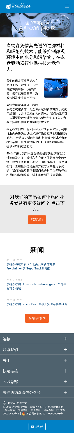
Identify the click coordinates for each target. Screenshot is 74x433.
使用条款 (23, 410)
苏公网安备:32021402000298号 (44, 413)
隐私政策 (10, 410)
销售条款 (36, 410)
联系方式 (37, 426)
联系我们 (37, 219)
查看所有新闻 (37, 318)
